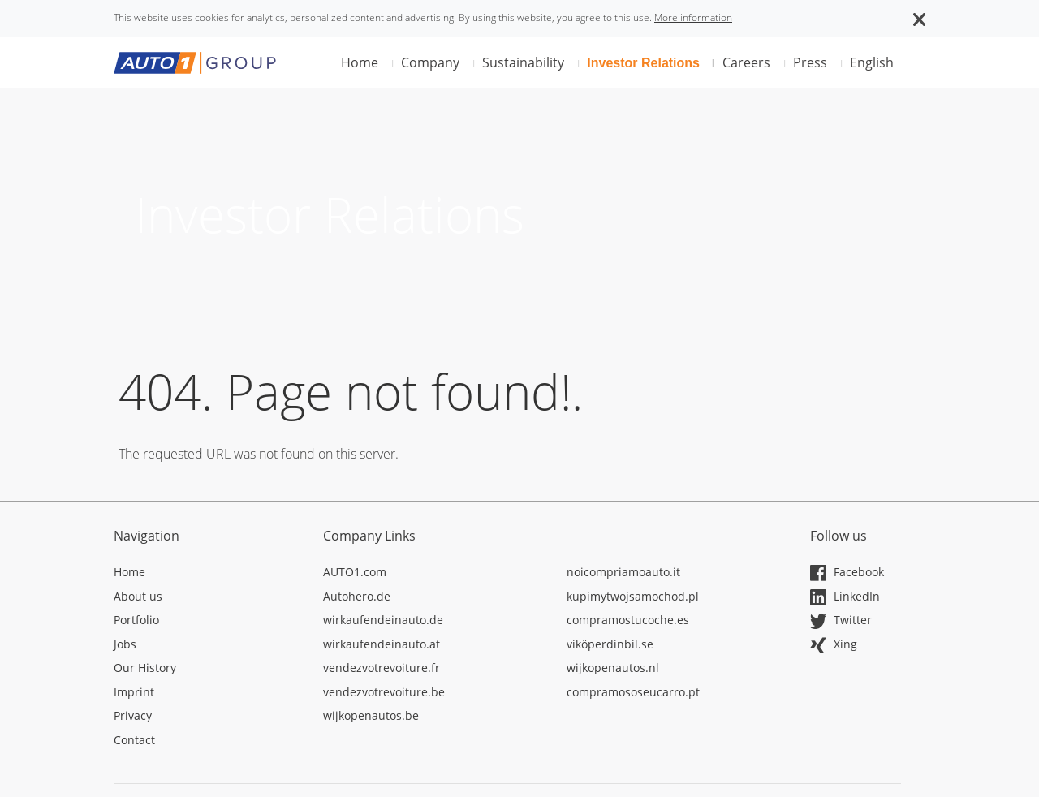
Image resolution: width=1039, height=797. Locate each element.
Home (359, 62)
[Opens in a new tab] (206, 574)
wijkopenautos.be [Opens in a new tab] (371, 715)
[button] (919, 18)
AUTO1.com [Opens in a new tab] (354, 571)
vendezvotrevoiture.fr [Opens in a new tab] (381, 667)
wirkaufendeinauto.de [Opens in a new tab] (383, 619)
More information (693, 17)
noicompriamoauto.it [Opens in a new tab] (623, 571)
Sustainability (523, 62)
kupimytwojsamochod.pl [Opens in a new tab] (633, 596)
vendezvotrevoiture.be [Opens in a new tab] (384, 692)
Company (430, 62)
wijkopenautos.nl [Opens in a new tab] (613, 667)
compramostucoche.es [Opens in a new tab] (628, 619)
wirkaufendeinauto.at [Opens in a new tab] (381, 644)
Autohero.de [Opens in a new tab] (356, 596)
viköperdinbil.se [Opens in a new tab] (610, 644)
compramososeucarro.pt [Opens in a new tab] (633, 692)
